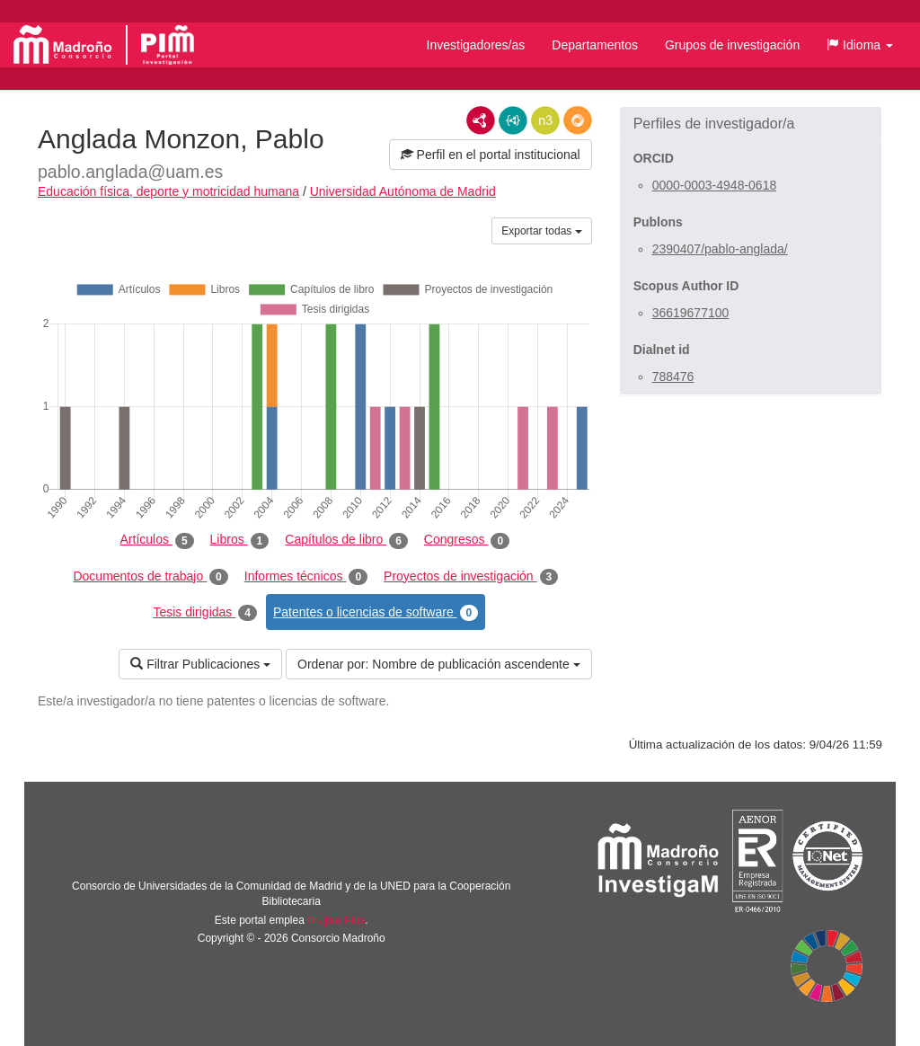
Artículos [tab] (157, 540)
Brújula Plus (336, 920)
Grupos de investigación (732, 45)
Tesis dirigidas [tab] (205, 613)
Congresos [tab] (466, 540)
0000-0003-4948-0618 (714, 185)
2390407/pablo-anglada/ (720, 249)
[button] (860, 44)
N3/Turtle (545, 120)
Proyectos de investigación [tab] (471, 577)
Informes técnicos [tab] (305, 577)
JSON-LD (513, 120)
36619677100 (691, 313)
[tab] (750, 124)
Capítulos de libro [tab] (346, 540)
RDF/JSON (577, 120)
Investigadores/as (476, 45)
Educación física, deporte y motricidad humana (168, 191)
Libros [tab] (240, 540)
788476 (673, 376)
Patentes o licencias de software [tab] (375, 613)
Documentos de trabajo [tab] (150, 577)
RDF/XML (480, 120)
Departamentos (595, 45)
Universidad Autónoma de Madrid (403, 191)
